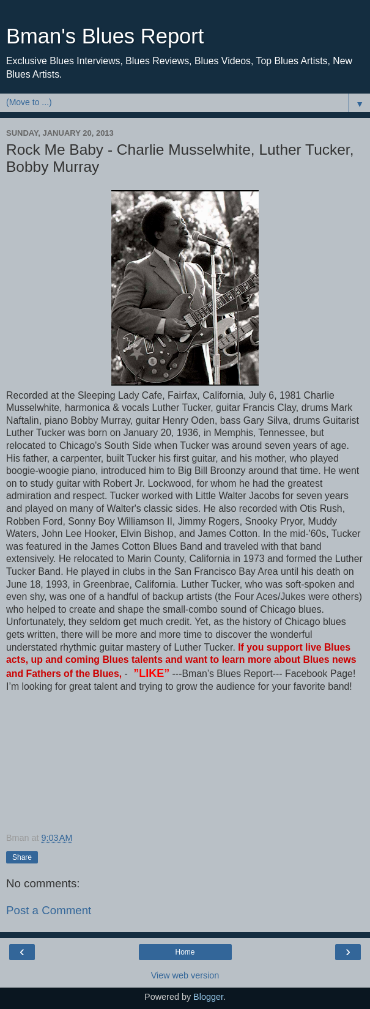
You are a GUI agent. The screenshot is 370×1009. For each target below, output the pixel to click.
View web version (185, 975)
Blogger (208, 997)
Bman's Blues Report (105, 36)
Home (184, 952)
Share (22, 857)
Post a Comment (48, 910)
